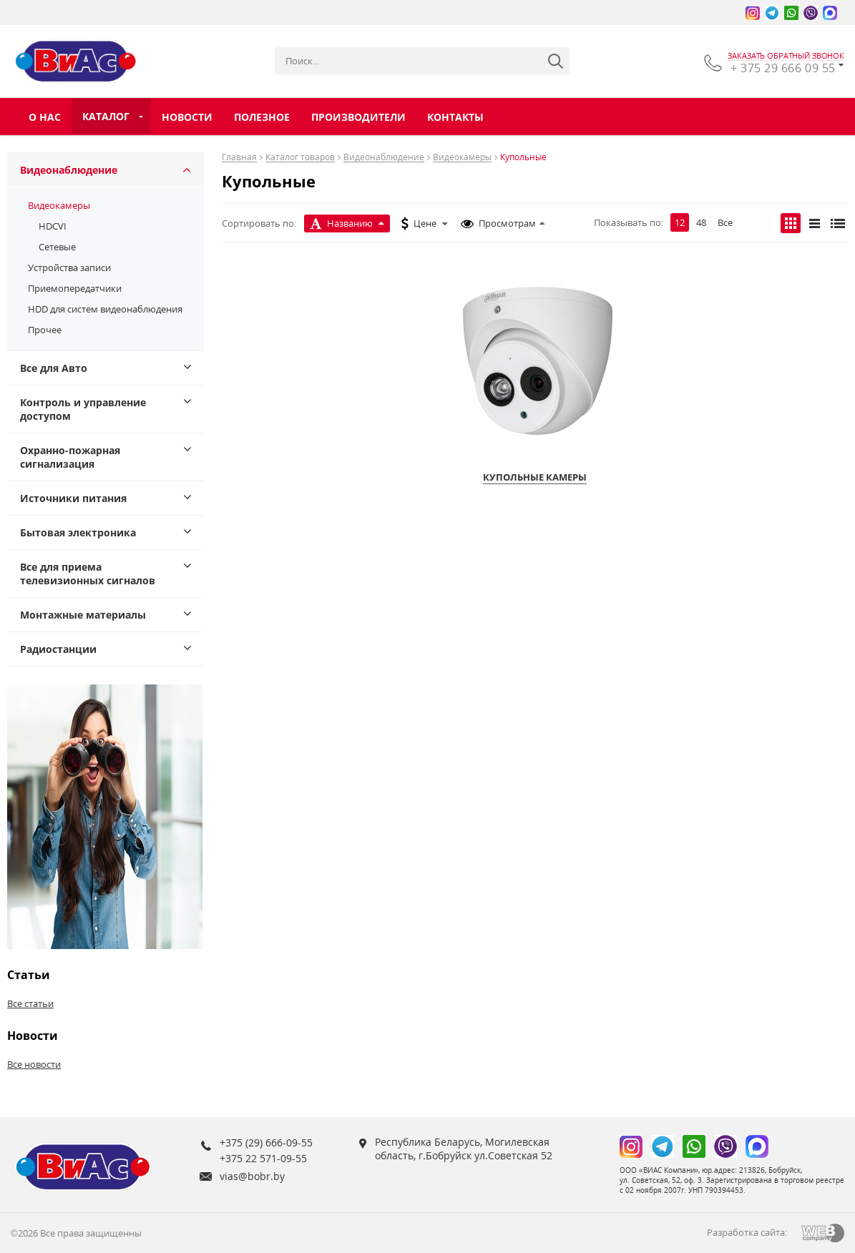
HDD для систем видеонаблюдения (105, 309)
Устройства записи (69, 267)
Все (725, 222)
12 (680, 222)
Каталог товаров (300, 157)
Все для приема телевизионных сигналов (87, 573)
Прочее (45, 329)
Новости (187, 117)
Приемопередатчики (75, 288)
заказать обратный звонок (786, 56)
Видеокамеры (59, 205)
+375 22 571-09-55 (263, 1158)
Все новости (34, 1064)
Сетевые (57, 246)
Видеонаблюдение (68, 170)
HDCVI (53, 226)
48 (701, 222)
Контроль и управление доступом (83, 409)
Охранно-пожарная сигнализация (70, 457)
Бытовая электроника (78, 532)
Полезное (262, 117)
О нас (45, 117)
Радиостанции (58, 649)
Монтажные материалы (83, 614)
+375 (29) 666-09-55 (266, 1142)
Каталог (106, 116)
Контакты (455, 117)
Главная (239, 157)
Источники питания (73, 498)
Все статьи (30, 1003)
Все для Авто (53, 368)
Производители (358, 117)
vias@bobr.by (252, 1176)
